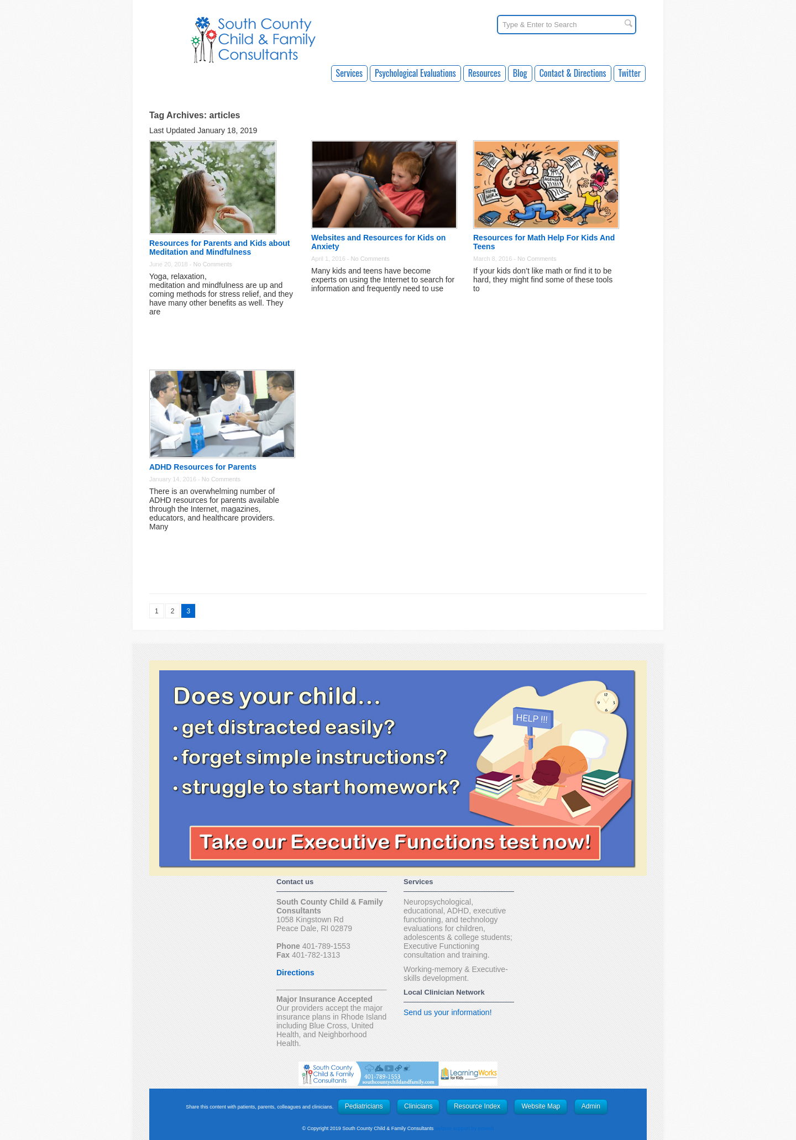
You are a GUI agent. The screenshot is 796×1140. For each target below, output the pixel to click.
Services (349, 73)
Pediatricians (364, 1106)
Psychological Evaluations (415, 73)
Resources (484, 73)
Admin (591, 1106)
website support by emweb (464, 1128)
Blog (520, 73)
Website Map (540, 1106)
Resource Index (477, 1106)
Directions (295, 972)
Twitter (630, 73)
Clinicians (418, 1106)
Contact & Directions (573, 73)
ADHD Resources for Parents (202, 467)
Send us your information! (448, 1012)
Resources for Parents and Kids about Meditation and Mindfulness (219, 247)
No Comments (212, 264)
